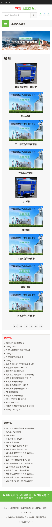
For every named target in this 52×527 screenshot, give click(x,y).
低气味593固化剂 (13, 432)
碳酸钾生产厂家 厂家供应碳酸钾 (19, 481)
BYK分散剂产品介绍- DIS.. (17, 449)
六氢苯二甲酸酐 (26, 173)
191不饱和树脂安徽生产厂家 (18, 460)
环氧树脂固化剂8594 (15, 439)
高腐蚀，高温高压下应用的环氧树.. (20, 374)
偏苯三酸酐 (26, 287)
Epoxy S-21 (11, 353)
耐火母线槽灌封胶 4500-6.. (17, 385)
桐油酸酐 (26, 230)
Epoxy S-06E (11, 346)
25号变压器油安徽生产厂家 (17, 467)
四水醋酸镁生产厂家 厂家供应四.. (20, 463)
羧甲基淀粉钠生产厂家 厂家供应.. (20, 474)
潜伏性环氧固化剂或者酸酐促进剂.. (20, 428)
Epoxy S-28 (11, 360)
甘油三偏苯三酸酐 (26, 258)
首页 (15, 326)
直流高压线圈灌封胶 (14, 381)
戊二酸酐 (26, 201)
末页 (41, 326)
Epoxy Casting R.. (13, 409)
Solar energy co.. (13, 402)
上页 (20, 326)
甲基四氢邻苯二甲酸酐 (26, 87)
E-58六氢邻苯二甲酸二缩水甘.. (19, 350)
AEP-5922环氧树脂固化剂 (17, 446)
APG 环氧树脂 (12, 392)
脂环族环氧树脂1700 (15, 343)
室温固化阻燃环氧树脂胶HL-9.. (19, 378)
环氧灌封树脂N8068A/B (16, 367)
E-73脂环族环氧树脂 (14, 357)
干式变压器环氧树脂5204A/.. (18, 388)
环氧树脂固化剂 (12, 442)
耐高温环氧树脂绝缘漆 (15, 371)
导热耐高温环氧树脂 (14, 395)
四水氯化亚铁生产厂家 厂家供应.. (20, 453)
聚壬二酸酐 (26, 116)
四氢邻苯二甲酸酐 (26, 315)
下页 (36, 326)
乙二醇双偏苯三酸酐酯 (26, 144)
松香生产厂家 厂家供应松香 (17, 470)
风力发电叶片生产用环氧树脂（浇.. (20, 364)
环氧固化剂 (10, 435)
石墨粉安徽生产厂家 (14, 456)
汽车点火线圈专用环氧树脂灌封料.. (20, 406)
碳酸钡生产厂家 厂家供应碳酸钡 (19, 477)
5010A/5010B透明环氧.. (16, 399)
